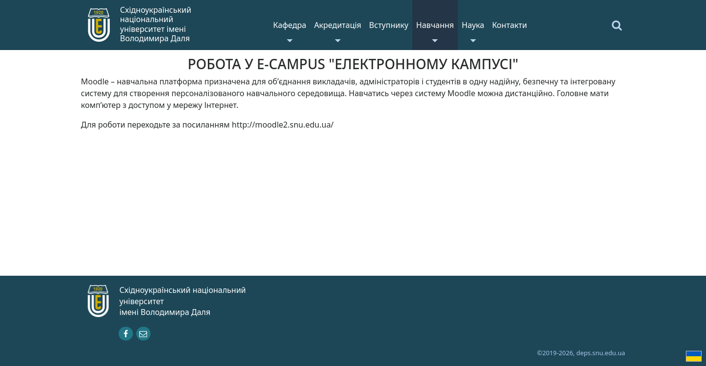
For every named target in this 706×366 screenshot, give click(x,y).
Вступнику (388, 25)
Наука (473, 25)
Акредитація (337, 25)
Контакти (509, 25)
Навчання (435, 25)
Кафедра (289, 25)
